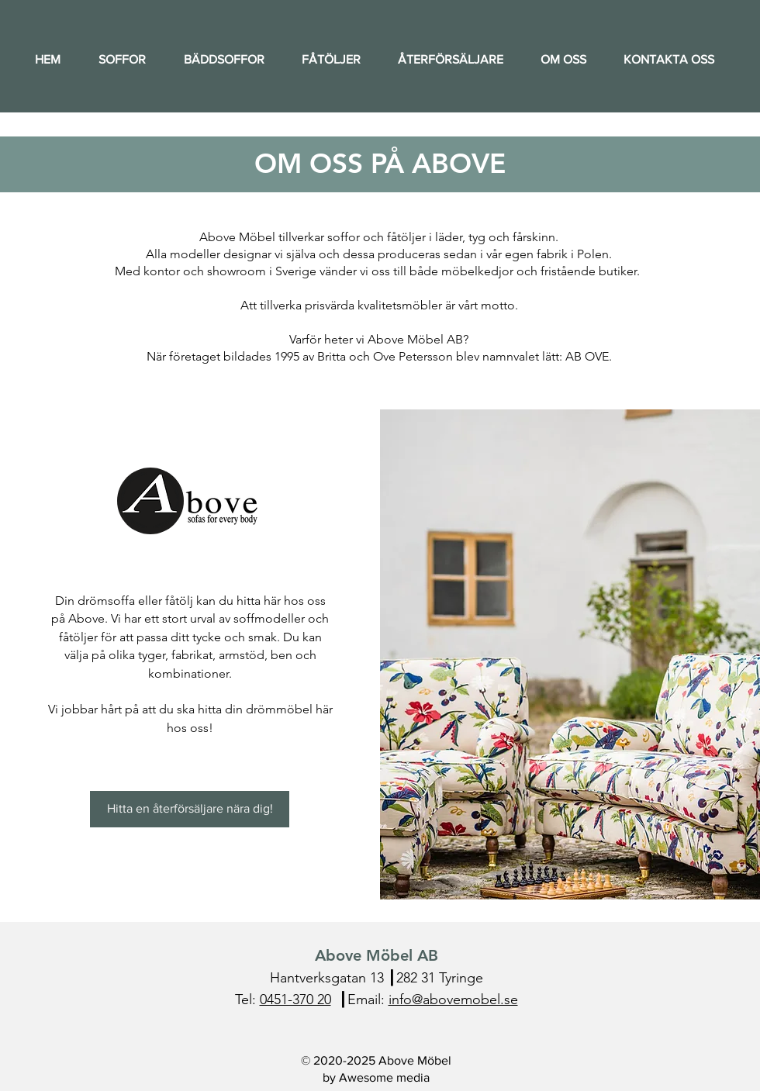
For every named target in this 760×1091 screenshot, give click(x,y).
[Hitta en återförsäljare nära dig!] (189, 809)
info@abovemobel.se (453, 999)
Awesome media (384, 1077)
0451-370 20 (295, 999)
